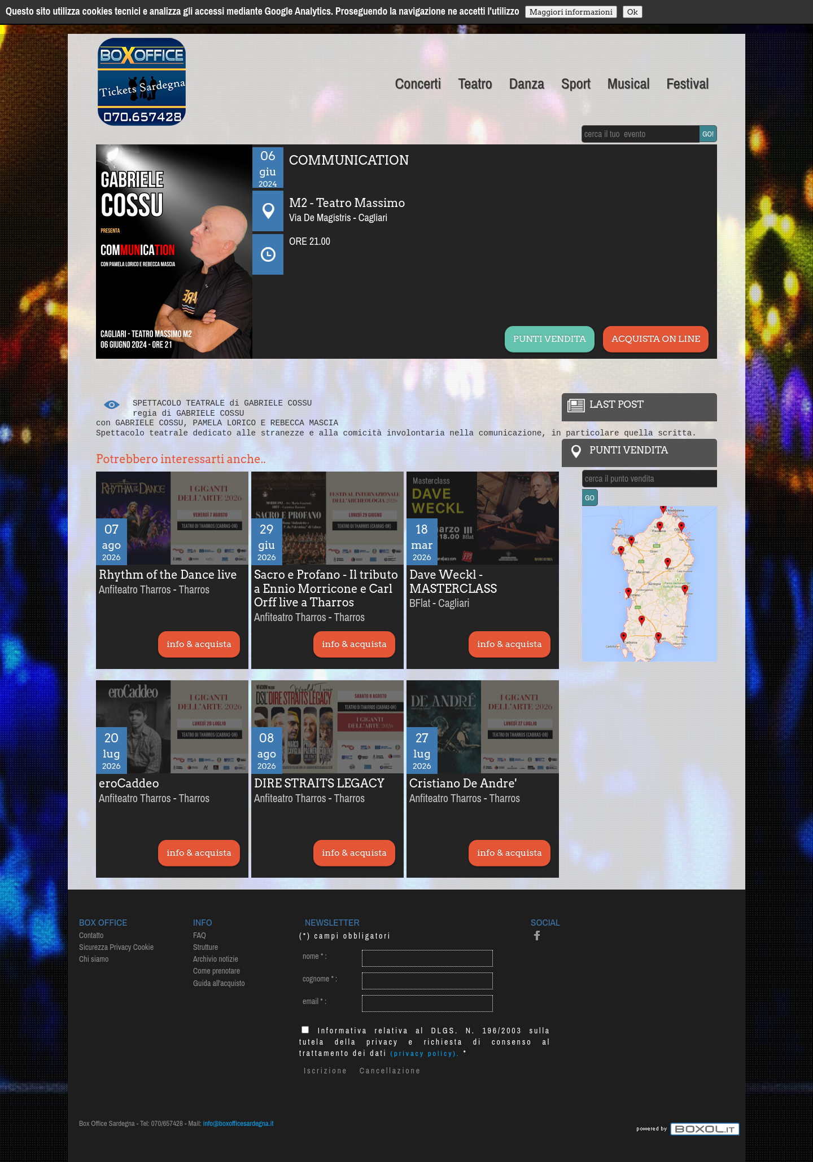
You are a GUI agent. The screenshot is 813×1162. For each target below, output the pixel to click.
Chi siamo (93, 959)
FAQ (199, 935)
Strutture (205, 947)
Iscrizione (326, 1071)
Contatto (91, 935)
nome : (315, 956)
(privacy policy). (425, 1053)
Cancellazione (390, 1071)
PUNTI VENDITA (549, 338)
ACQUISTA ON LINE (655, 338)
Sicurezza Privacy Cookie (116, 947)
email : (314, 1001)
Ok (632, 11)
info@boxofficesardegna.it (238, 1123)
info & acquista (199, 644)
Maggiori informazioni (571, 11)
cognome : (320, 979)
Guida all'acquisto (219, 983)
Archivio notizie (215, 959)
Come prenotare (216, 971)
